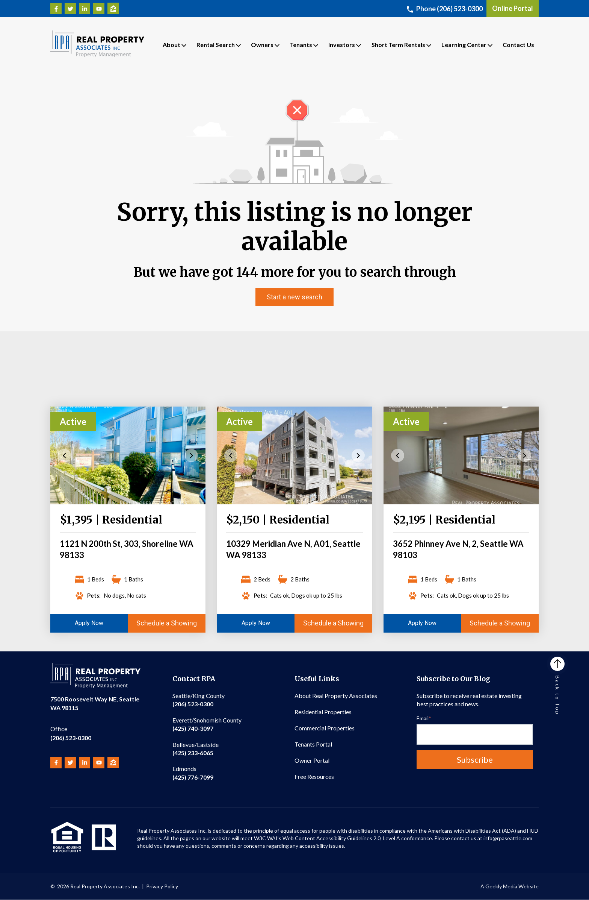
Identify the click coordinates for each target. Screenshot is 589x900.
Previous (64, 455)
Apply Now (89, 623)
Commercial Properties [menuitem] (324, 728)
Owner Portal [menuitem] (311, 760)
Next (191, 455)
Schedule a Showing (166, 623)
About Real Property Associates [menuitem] (335, 695)
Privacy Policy (162, 886)
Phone (445, 9)
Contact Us (518, 44)
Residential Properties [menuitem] (323, 711)
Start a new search (294, 297)
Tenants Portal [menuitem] (313, 744)
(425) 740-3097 (207, 724)
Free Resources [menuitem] (314, 776)
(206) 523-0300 (70, 732)
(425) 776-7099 (192, 772)
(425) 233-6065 (195, 748)
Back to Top (557, 686)
